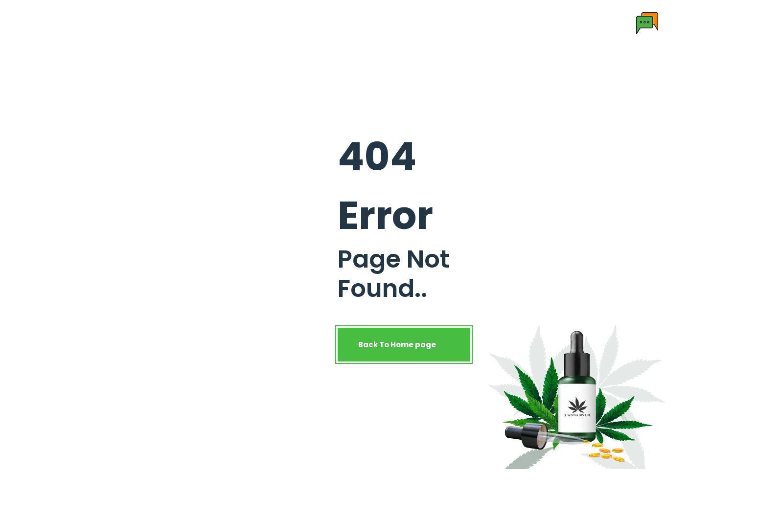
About (243, 22)
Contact (446, 22)
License (398, 22)
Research (349, 22)
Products (289, 22)
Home (203, 22)
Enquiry (493, 22)
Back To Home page (404, 344)
